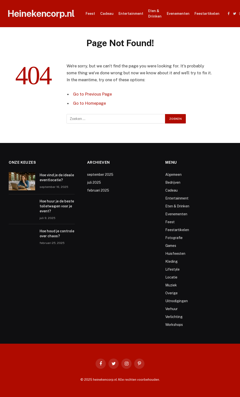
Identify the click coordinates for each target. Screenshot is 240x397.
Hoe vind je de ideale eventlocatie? (57, 177)
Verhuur (171, 309)
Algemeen (173, 175)
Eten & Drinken (155, 13)
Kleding (171, 261)
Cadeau (107, 14)
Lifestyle (172, 269)
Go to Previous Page (92, 94)
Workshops (174, 325)
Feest (90, 14)
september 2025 (100, 175)
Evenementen (178, 14)
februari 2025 (98, 190)
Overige (171, 293)
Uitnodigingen (176, 301)
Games (170, 246)
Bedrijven (172, 182)
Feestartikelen (206, 14)
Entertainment (131, 14)
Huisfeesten (175, 254)
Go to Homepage (89, 103)
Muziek (171, 285)
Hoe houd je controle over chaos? (57, 233)
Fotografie (174, 238)
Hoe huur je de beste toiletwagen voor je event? (57, 206)
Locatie (171, 277)
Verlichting (174, 317)
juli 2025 (94, 182)
